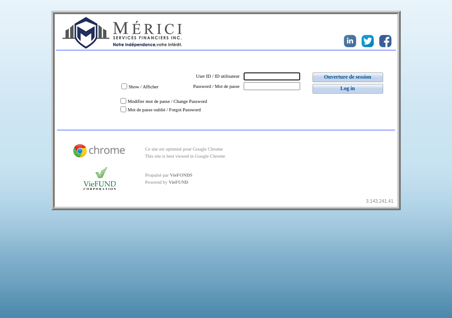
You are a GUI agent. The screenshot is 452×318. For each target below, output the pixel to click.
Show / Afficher (143, 86)
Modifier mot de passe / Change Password (167, 101)
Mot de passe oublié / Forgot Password (164, 109)
